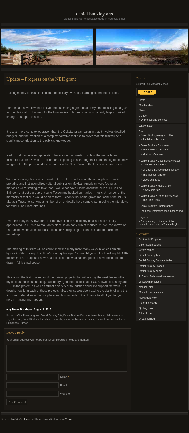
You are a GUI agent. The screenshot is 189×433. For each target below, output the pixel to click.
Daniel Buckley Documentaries (80, 315)
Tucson (24, 323)
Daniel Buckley (31, 319)
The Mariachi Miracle (154, 174)
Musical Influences (153, 154)
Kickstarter (46, 319)
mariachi (57, 319)
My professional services (153, 120)
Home (142, 100)
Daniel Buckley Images (151, 266)
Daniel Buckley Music (150, 271)
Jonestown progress (150, 281)
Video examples (151, 180)
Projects (143, 217)
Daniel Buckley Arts (94, 13)
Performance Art (148, 302)
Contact (143, 115)
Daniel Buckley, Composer (154, 145)
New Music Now (151, 190)
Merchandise (146, 105)
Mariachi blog (146, 287)
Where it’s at (145, 126)
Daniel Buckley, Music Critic (155, 185)
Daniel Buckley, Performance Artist (159, 195)
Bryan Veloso (65, 425)
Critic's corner (146, 250)
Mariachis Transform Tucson (78, 319)
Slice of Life (145, 313)
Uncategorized (147, 318)
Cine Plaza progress (28, 315)
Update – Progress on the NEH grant (41, 79)
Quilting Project (147, 308)
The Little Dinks (151, 200)
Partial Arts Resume (153, 139)
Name (64, 382)
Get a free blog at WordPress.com (17, 425)
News (142, 110)
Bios (141, 131)
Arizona (17, 319)
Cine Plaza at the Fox (154, 164)
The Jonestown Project (155, 149)
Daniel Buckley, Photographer (156, 206)
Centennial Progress (150, 239)
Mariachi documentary (110, 315)
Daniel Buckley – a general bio (156, 135)
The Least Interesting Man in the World (161, 211)
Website (65, 399)
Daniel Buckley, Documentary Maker (160, 160)
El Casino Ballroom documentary (161, 169)
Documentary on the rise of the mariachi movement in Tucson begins (159, 223)
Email (64, 391)
